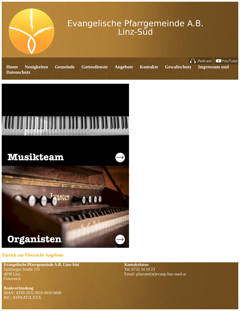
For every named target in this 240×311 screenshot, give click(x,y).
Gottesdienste (94, 66)
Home (12, 66)
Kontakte (149, 66)
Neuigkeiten (36, 66)
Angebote (124, 66)
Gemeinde (65, 66)
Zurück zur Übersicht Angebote (33, 255)
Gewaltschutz (178, 66)
